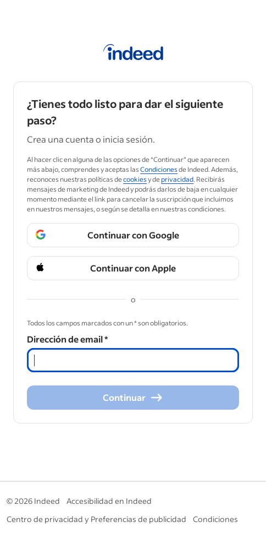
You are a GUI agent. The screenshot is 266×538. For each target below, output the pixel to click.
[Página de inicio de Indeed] (133, 54)
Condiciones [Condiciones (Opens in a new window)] (159, 169)
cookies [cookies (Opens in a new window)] (135, 179)
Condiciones (215, 519)
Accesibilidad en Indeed (109, 501)
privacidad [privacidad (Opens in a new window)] (177, 179)
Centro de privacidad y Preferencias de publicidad (96, 519)
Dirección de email (67, 339)
